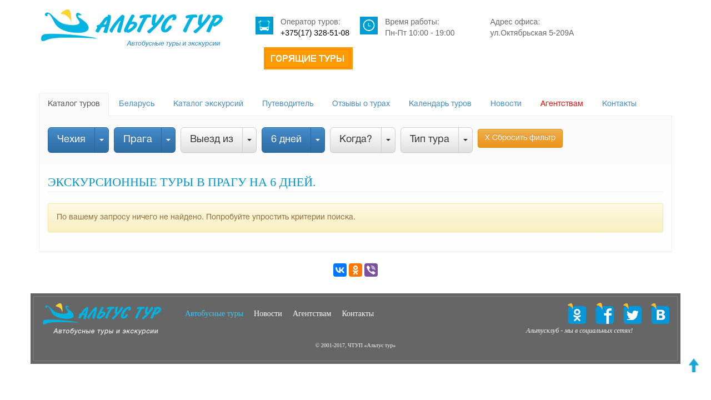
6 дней (286, 139)
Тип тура (429, 139)
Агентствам (561, 104)
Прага (137, 139)
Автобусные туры (214, 313)
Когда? (355, 139)
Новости (506, 104)
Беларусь (136, 104)
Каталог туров (74, 104)
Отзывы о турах (361, 104)
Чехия (71, 139)
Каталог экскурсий (208, 104)
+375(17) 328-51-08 (315, 32)
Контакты (619, 104)
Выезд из (211, 139)
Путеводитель (287, 104)
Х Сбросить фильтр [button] (520, 138)
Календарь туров (440, 104)
